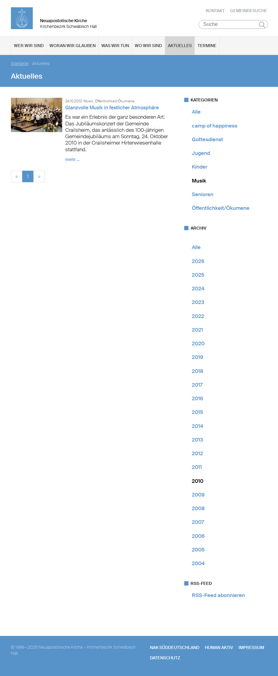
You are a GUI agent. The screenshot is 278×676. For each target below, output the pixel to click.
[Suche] (233, 24)
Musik (199, 180)
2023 (198, 302)
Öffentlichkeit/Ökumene (220, 208)
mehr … (72, 159)
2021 (197, 330)
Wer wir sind (29, 46)
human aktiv (219, 647)
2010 (197, 481)
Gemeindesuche (248, 10)
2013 (197, 440)
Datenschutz (165, 658)
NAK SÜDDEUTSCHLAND (174, 647)
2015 (197, 412)
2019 (197, 357)
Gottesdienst (207, 139)
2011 (197, 467)
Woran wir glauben (72, 46)
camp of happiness (214, 125)
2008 (198, 508)
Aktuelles (180, 46)
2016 (197, 398)
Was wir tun (115, 46)
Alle (196, 112)
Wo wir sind (148, 46)
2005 (198, 550)
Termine (207, 46)
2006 (198, 536)
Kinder (199, 167)
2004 (198, 563)
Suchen (262, 24)
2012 (197, 453)
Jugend (201, 153)
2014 (197, 426)
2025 (198, 275)
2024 (198, 288)
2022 (198, 316)
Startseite (20, 64)
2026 (198, 261)
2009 (198, 495)
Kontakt (215, 10)
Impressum (251, 647)
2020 (198, 343)
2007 (198, 522)
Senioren (202, 194)
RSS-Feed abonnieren (218, 595)
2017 (197, 385)
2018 (197, 371)
